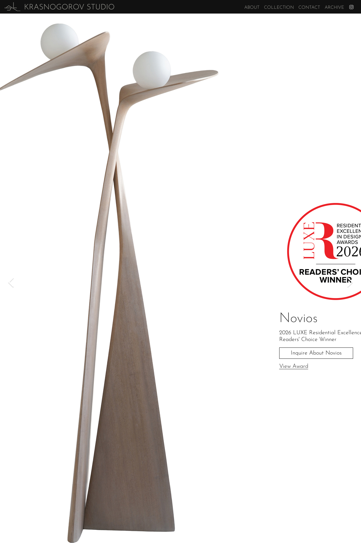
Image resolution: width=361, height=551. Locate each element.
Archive (334, 7)
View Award (293, 366)
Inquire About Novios (316, 353)
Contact (309, 7)
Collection (279, 7)
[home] (59, 6)
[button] (11, 282)
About (251, 7)
